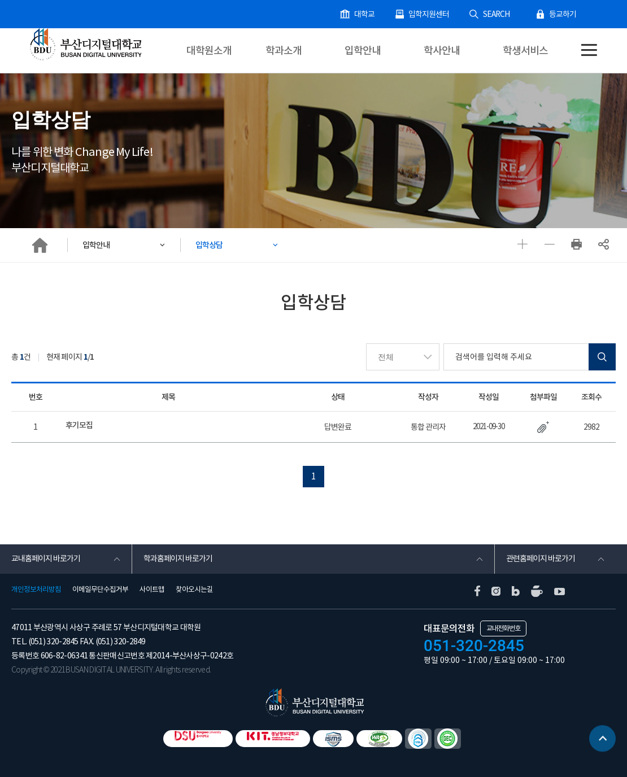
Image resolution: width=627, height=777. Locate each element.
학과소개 (283, 50)
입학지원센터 (435, 14)
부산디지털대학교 (84, 43)
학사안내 (442, 50)
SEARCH (500, 14)
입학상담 (212, 244)
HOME (39, 245)
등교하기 (563, 14)
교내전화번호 (503, 627)
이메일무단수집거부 (100, 588)
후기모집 (79, 425)
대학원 (54, 66)
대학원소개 (209, 50)
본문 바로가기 (0, 0)
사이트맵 (152, 588)
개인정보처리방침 (36, 588)
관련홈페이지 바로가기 (540, 559)
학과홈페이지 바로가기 (177, 559)
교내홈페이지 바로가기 (45, 559)
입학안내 (363, 50)
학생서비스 (525, 50)
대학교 (373, 14)
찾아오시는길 (194, 588)
